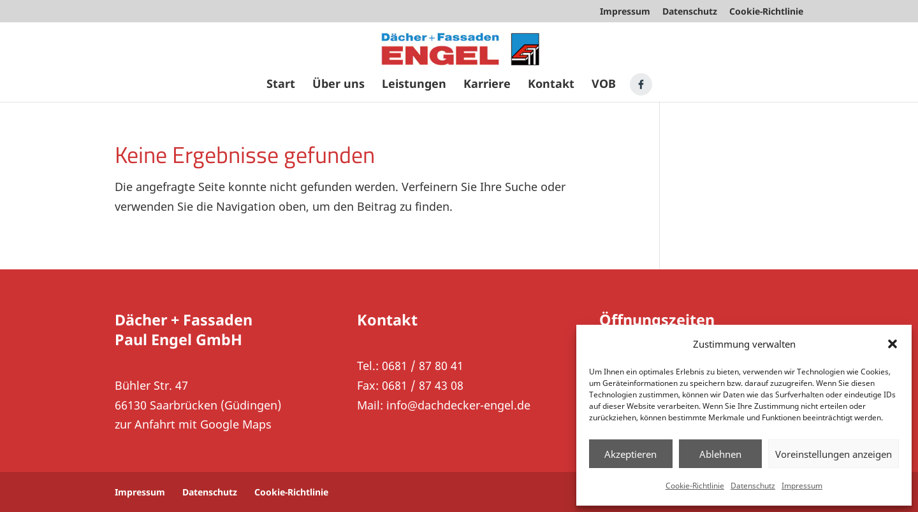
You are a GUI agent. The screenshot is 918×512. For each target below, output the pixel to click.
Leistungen (414, 85)
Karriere (487, 85)
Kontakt (551, 85)
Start (280, 85)
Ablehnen (720, 454)
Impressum (802, 485)
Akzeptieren (630, 454)
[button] (892, 344)
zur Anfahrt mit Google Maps (193, 424)
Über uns (338, 85)
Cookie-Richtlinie (695, 485)
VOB (604, 85)
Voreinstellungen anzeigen (833, 454)
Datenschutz (753, 485)
